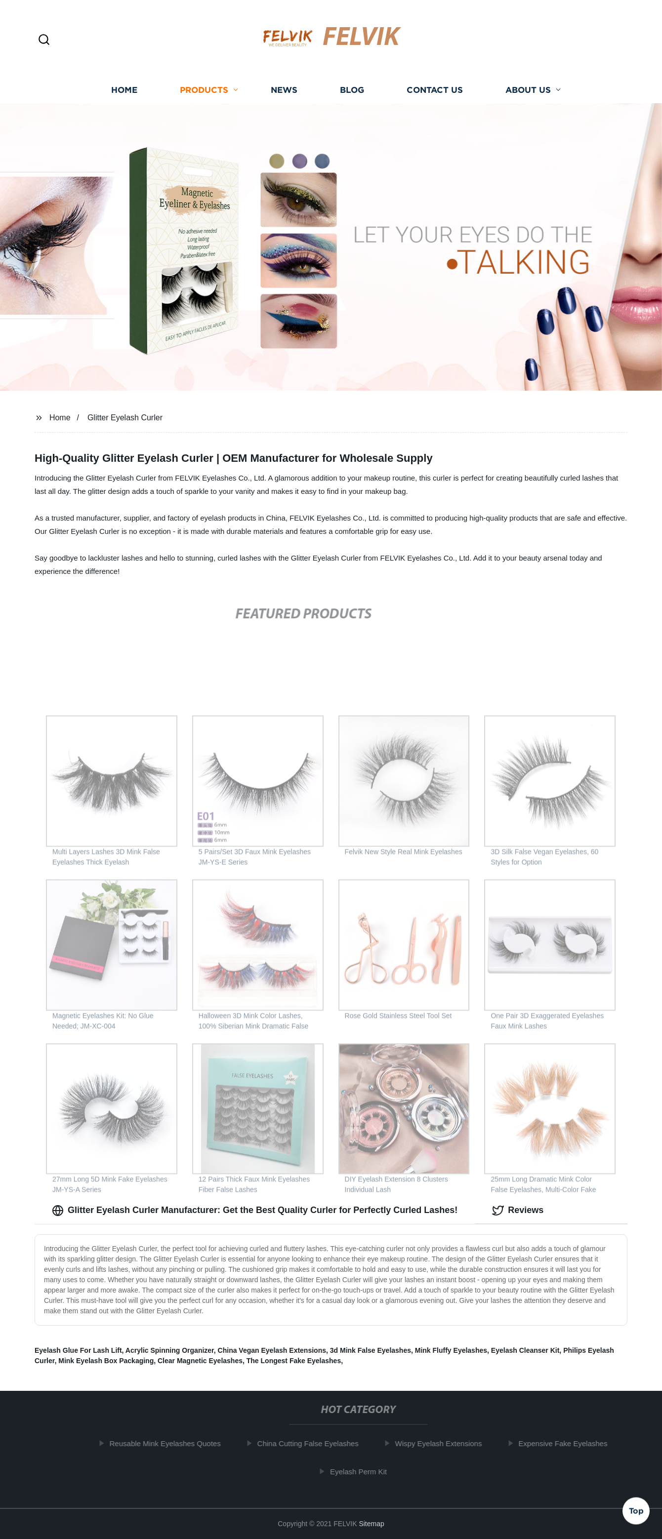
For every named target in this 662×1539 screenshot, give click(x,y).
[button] (44, 40)
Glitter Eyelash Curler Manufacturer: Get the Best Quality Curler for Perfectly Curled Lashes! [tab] (254, 1210)
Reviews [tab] (517, 1210)
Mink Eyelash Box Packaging (106, 1361)
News (284, 93)
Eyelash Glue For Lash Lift (78, 1350)
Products (204, 93)
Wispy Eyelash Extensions (442, 1443)
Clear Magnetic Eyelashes (200, 1361)
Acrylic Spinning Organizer (169, 1350)
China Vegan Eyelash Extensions (272, 1350)
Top (636, 1508)
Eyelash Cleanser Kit (525, 1350)
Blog (352, 93)
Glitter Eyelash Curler (125, 417)
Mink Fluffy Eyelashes (451, 1350)
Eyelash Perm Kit (361, 1471)
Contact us (435, 93)
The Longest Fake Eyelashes (294, 1361)
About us (528, 93)
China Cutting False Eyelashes (311, 1443)
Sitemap (371, 1524)
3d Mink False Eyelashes (370, 1350)
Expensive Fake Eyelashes (566, 1443)
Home (124, 93)
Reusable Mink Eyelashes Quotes (168, 1443)
